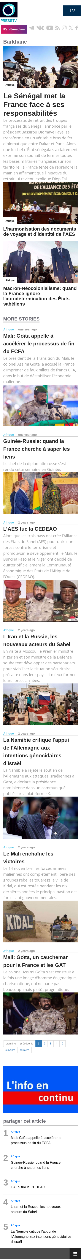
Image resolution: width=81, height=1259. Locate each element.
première (11, 1043)
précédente (26, 1043)
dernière (24, 1050)
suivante (10, 1050)
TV (72, 10)
